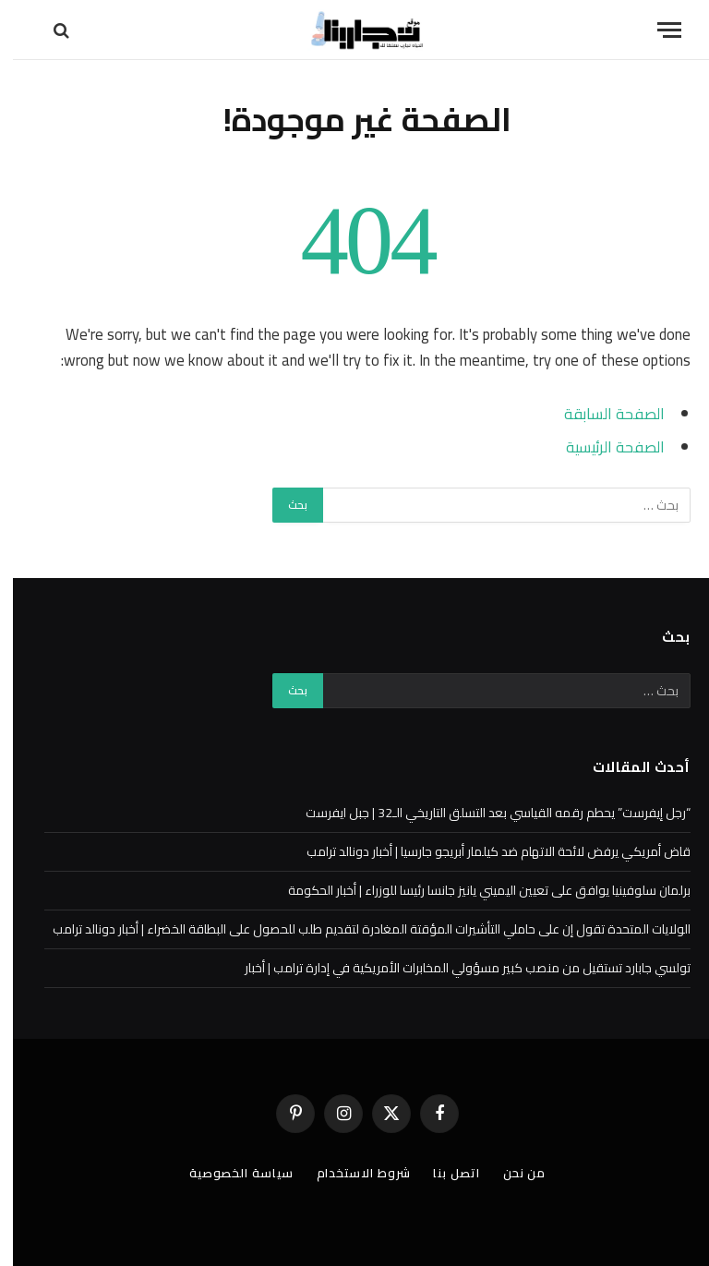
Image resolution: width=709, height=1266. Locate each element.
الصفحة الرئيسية (602, 446)
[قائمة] (656, 30)
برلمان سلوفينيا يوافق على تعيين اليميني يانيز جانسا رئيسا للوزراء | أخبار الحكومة (476, 890)
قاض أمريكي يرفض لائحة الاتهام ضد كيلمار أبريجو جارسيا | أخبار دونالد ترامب (486, 851)
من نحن (511, 1173)
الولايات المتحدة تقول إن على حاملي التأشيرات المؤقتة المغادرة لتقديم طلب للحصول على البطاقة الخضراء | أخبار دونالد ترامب (359, 929)
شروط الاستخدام (351, 1173)
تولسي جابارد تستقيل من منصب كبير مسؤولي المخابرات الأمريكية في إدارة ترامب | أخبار (455, 968)
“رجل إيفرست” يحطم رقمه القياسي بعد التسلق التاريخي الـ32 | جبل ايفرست (485, 813)
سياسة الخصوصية (228, 1173)
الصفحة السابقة (601, 413)
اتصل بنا (443, 1173)
